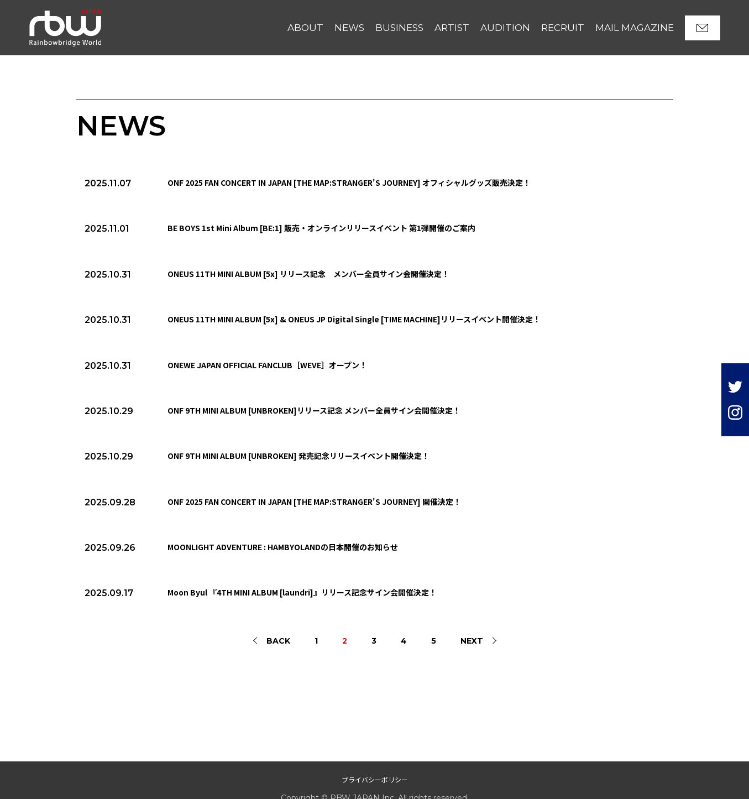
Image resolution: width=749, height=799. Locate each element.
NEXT (471, 641)
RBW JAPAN (54, 13)
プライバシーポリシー (375, 779)
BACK (278, 641)
